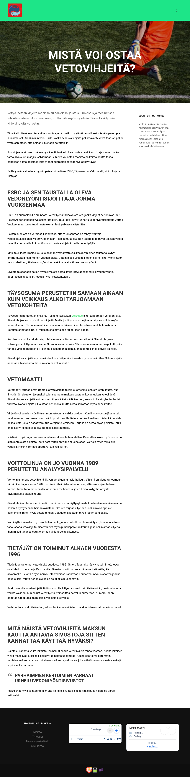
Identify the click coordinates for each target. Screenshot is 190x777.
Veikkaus (77, 315)
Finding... (152, 746)
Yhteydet (37, 736)
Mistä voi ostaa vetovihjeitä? (153, 131)
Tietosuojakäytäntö (38, 741)
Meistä (37, 732)
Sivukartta (37, 746)
